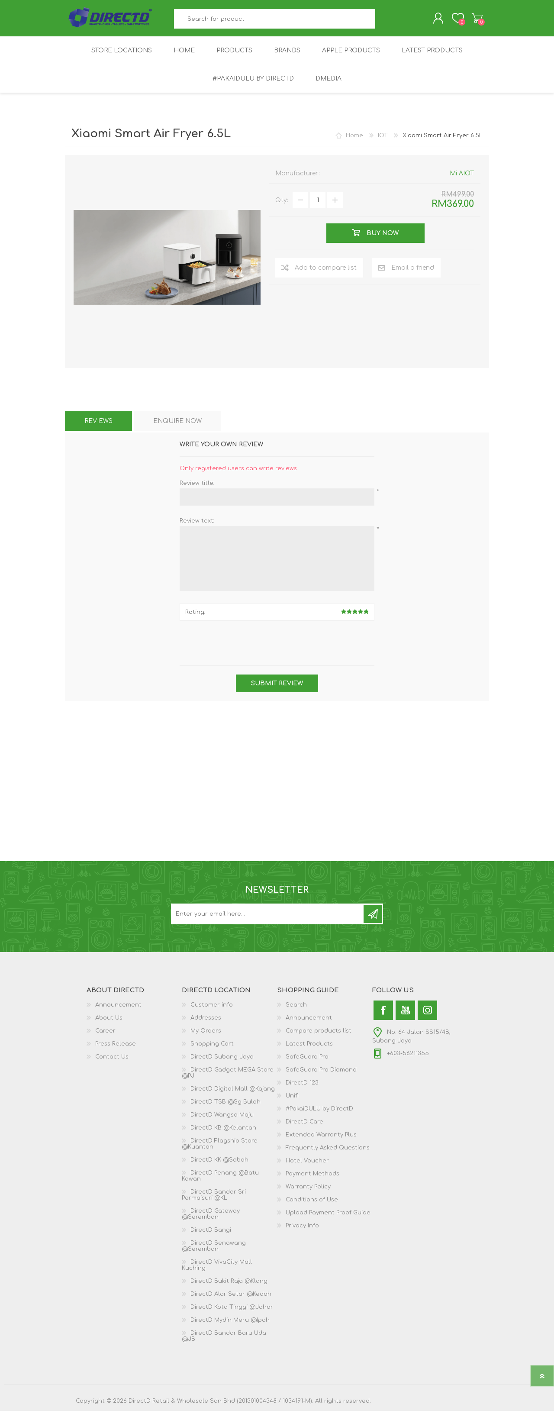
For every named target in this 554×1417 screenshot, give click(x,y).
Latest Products (309, 1050)
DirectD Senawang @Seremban (214, 1252)
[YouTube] (405, 1016)
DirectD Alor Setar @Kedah (230, 1300)
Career (105, 1037)
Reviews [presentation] (98, 427)
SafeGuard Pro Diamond (321, 1076)
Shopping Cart (468, 21)
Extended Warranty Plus (321, 1141)
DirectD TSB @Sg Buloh (225, 1108)
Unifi (292, 1102)
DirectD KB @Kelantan (223, 1134)
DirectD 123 (302, 1089)
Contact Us (112, 1063)
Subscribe (373, 920)
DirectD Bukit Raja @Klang (228, 1287)
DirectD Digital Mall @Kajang (232, 1095)
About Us (108, 1024)
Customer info (211, 1011)
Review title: (197, 489)
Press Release (115, 1050)
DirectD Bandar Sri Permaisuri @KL (214, 1201)
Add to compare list (326, 274)
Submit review (277, 689)
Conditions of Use (312, 1206)
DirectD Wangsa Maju (222, 1121)
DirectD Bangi (210, 1236)
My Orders (205, 1037)
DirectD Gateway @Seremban (211, 1220)
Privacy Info (302, 1232)
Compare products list (318, 1037)
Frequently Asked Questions (328, 1154)
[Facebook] (383, 1016)
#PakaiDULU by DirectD (319, 1115)
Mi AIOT (462, 179)
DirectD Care (304, 1128)
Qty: (281, 206)
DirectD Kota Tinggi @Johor (231, 1313)
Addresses (205, 1024)
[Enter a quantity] (317, 206)
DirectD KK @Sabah (219, 1166)
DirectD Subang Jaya (222, 1063)
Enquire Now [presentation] (177, 427)
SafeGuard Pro (307, 1063)
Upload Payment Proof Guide (328, 1219)
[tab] (98, 427)
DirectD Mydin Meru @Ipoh (230, 1326)
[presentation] (277, 650)
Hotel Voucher (307, 1167)
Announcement (118, 1011)
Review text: (197, 527)
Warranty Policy (308, 1193)
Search (385, 22)
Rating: (195, 618)
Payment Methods (312, 1180)
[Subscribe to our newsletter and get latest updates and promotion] (268, 920)
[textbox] (275, 22)
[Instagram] (427, 1016)
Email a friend (412, 274)
